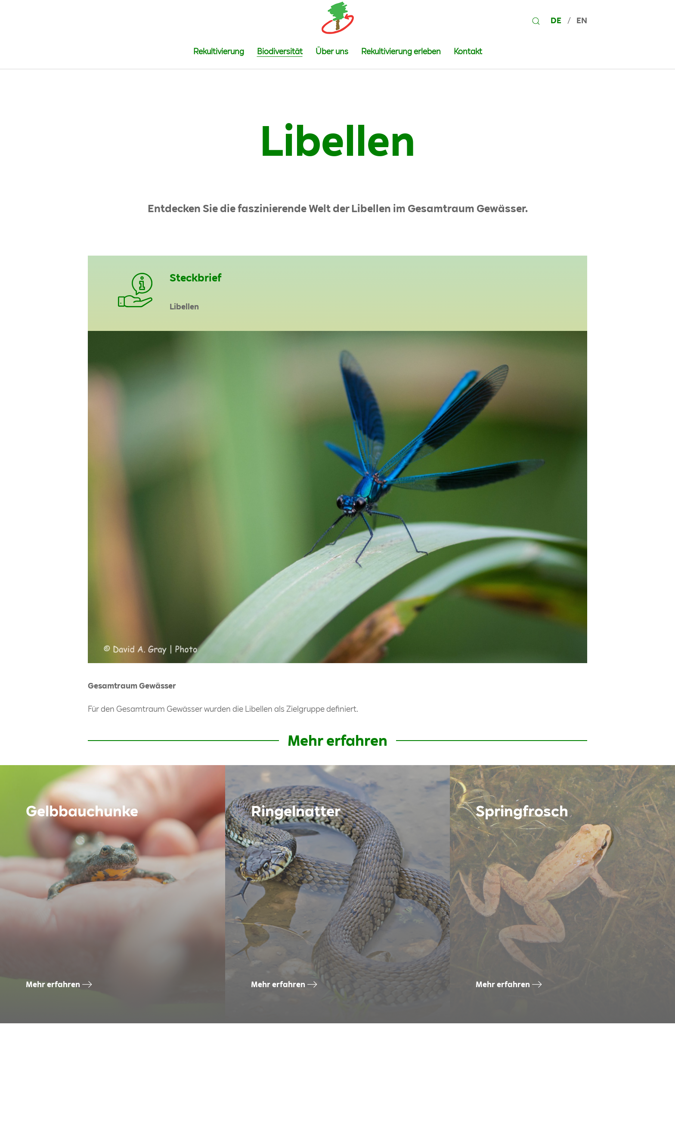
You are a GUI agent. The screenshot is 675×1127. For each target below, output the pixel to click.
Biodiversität (280, 51)
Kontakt (468, 51)
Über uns (332, 51)
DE (557, 20)
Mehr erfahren (53, 984)
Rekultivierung (218, 51)
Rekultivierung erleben (401, 51)
